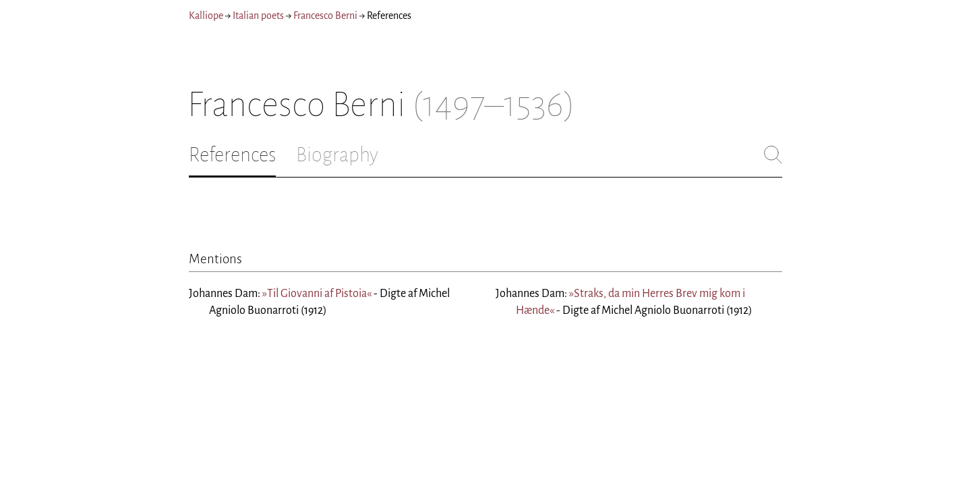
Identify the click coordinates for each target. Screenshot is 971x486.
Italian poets (258, 15)
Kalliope (206, 15)
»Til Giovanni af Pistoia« (317, 294)
